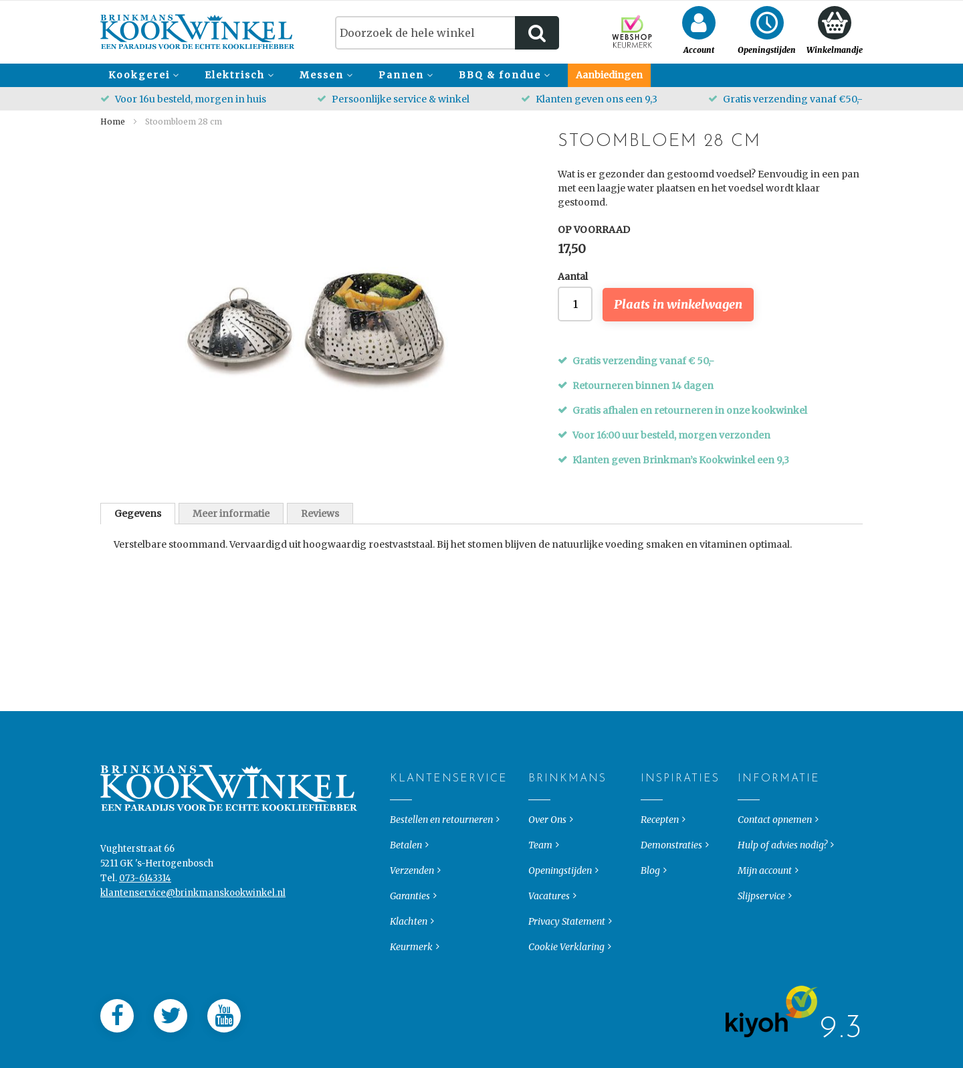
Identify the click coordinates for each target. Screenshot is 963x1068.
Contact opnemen (775, 846)
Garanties (410, 922)
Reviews (320, 514)
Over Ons (547, 846)
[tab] (137, 513)
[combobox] (447, 33)
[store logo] (197, 32)
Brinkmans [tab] (539, 804)
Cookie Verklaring (566, 973)
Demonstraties (671, 871)
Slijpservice (761, 922)
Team (540, 871)
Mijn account (765, 897)
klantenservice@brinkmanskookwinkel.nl (193, 919)
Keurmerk (411, 973)
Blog (650, 897)
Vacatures (549, 922)
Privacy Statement (566, 947)
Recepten (660, 846)
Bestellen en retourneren (441, 846)
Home (112, 122)
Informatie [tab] (749, 804)
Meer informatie (231, 514)
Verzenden (412, 897)
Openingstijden (560, 897)
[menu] (481, 75)
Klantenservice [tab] (401, 804)
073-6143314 (145, 904)
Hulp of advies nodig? (782, 871)
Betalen (406, 871)
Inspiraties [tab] (652, 804)
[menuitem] (141, 75)
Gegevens (137, 514)
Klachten (408, 947)
